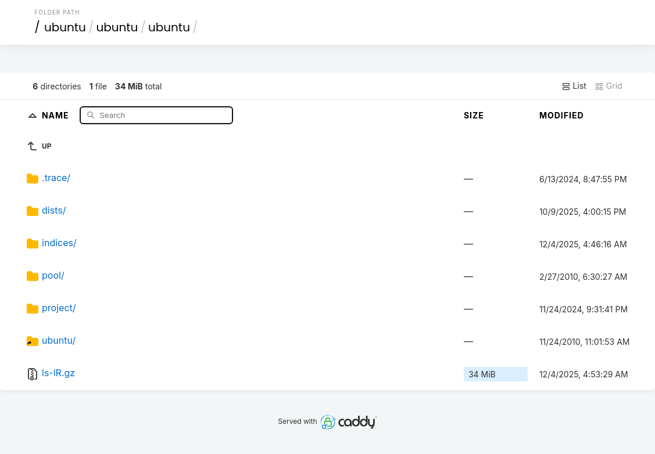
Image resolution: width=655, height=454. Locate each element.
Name (56, 115)
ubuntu (65, 27)
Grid (608, 86)
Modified (561, 115)
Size (474, 115)
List (573, 86)
